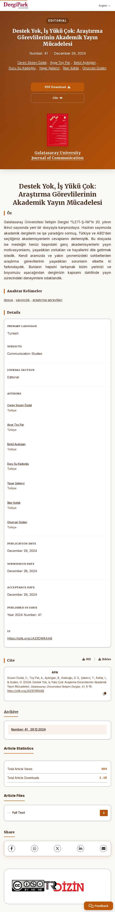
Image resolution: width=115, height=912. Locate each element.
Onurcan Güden (94, 68)
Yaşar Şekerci (49, 68)
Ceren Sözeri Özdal (32, 62)
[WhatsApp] (34, 848)
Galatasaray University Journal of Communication (57, 155)
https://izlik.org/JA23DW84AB (29, 638)
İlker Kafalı (71, 68)
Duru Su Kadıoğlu (22, 68)
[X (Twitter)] (57, 848)
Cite (57, 97)
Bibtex (104, 659)
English (104, 5)
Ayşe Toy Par (60, 62)
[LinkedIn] (80, 848)
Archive (11, 712)
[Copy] (104, 694)
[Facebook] (11, 848)
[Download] (104, 813)
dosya (8, 300)
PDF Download (57, 87)
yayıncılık (23, 300)
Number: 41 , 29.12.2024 (28, 729)
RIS (86, 659)
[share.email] (103, 848)
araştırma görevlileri (47, 300)
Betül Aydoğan (85, 62)
